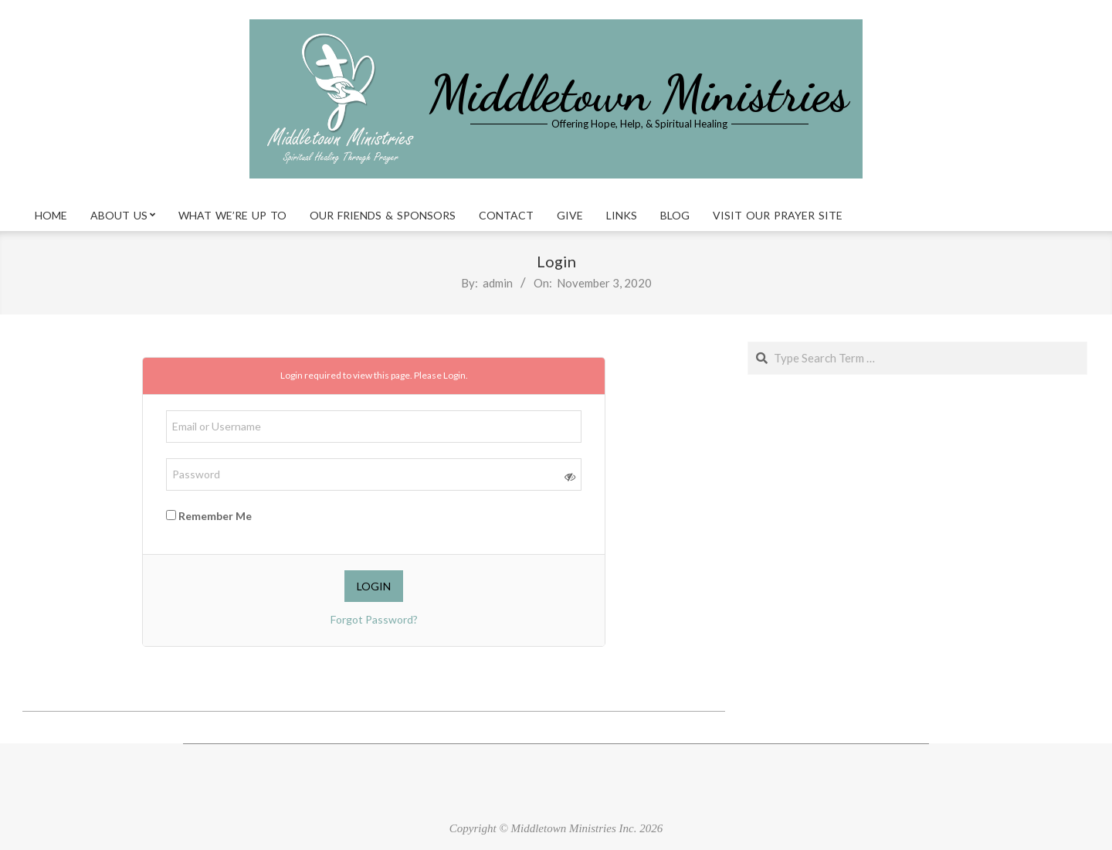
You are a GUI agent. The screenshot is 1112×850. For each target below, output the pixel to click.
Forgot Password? (374, 619)
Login (454, 375)
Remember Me (209, 515)
